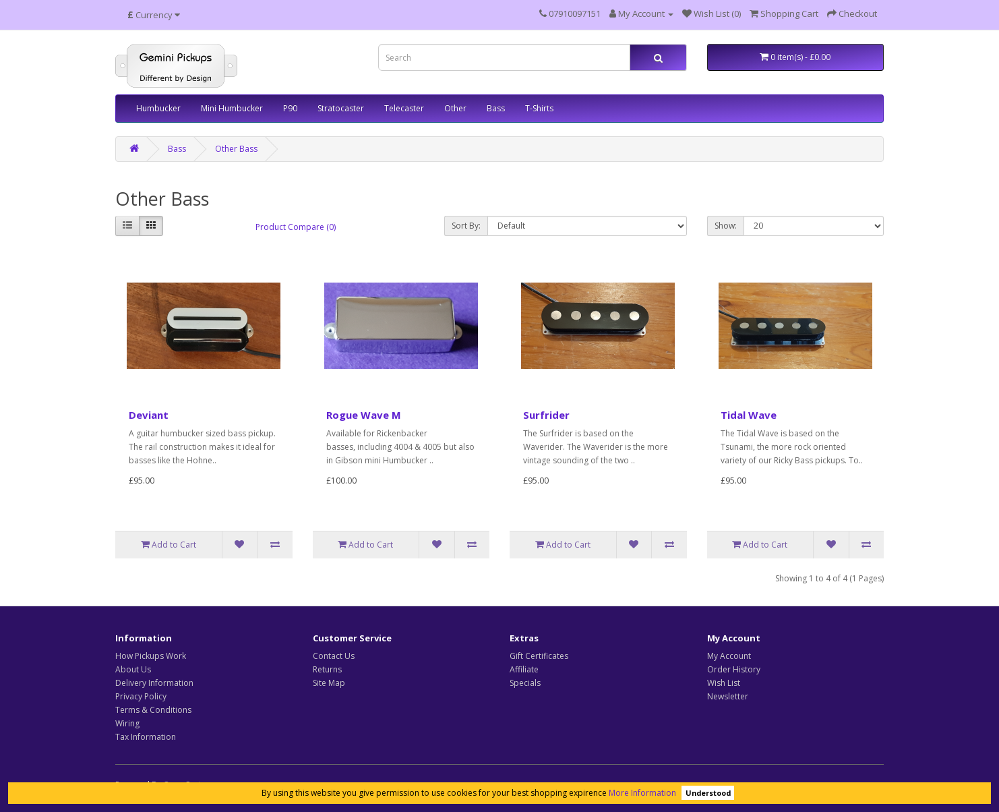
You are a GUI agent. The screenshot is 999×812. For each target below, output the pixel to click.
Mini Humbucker (232, 108)
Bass (496, 108)
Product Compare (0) (295, 227)
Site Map (329, 683)
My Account (729, 656)
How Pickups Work (150, 656)
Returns (327, 669)
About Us (133, 669)
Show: (726, 225)
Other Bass (236, 148)
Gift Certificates (539, 656)
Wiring (127, 723)
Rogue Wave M (363, 415)
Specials (525, 683)
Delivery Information (154, 683)
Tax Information (145, 737)
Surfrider (546, 415)
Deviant (149, 415)
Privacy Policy (140, 696)
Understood (708, 793)
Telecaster (404, 108)
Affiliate (524, 669)
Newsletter (727, 696)
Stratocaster (340, 108)
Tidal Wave (749, 415)
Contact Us (334, 656)
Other (455, 108)
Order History (733, 669)
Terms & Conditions (153, 710)
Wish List (723, 683)
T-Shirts (539, 108)
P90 (290, 108)
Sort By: (466, 225)
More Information (642, 793)
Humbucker (158, 108)
